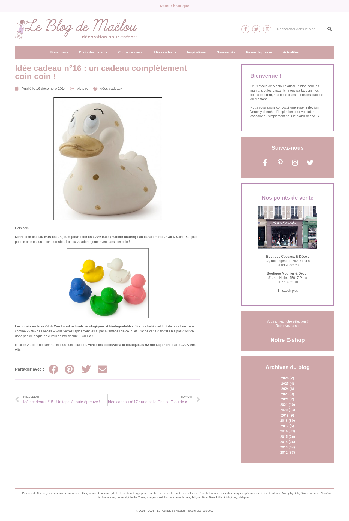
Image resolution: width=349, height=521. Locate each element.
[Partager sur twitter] (86, 369)
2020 (284, 410)
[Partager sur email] (102, 369)
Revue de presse (259, 52)
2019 (285, 415)
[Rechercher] (330, 29)
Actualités (291, 52)
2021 (284, 405)
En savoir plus (287, 291)
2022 (285, 399)
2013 (284, 447)
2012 (284, 452)
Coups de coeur (130, 52)
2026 (285, 378)
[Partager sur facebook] (53, 369)
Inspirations (196, 52)
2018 (284, 421)
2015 (284, 437)
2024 (285, 389)
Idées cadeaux (165, 52)
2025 (285, 384)
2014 (284, 442)
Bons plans (59, 52)
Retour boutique (174, 6)
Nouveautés (225, 52)
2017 (285, 426)
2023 (285, 394)
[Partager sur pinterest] (70, 369)
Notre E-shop (287, 340)
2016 (284, 431)
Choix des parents (93, 52)
